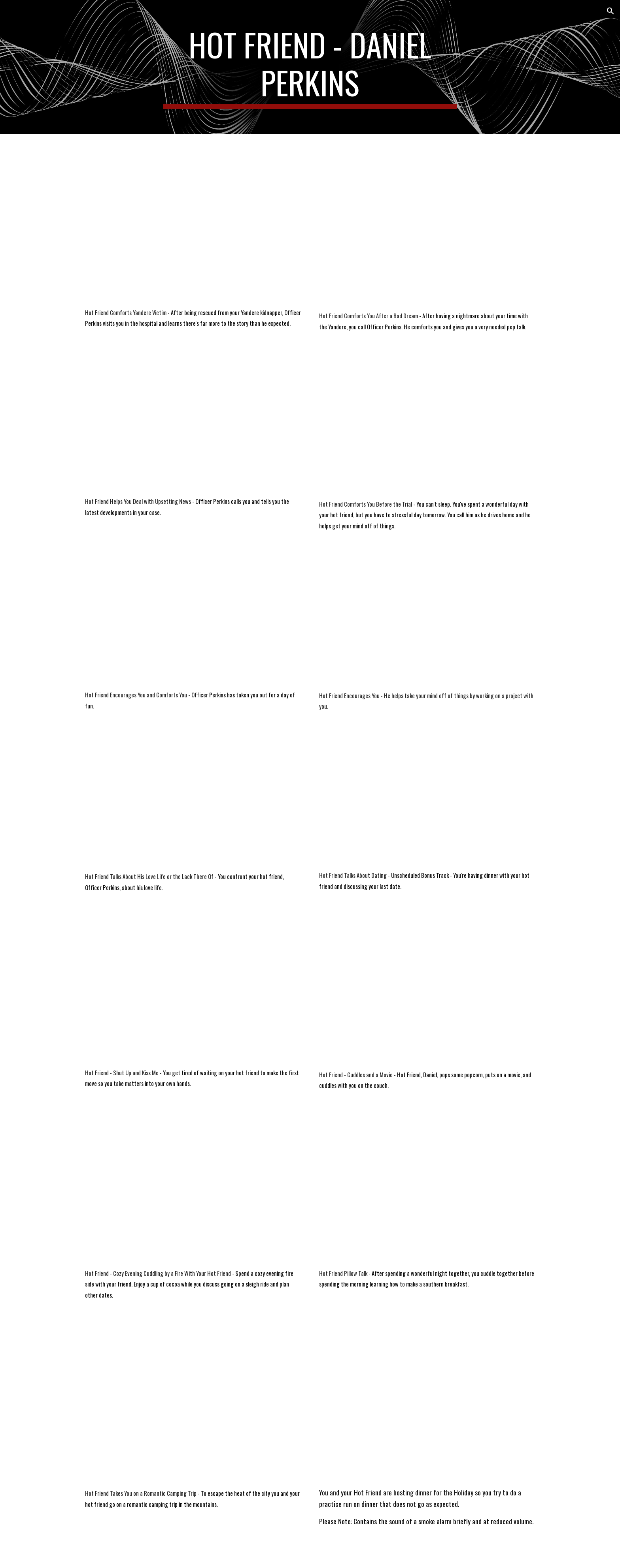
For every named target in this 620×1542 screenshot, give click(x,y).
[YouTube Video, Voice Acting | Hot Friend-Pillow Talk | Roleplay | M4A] (427, 1189)
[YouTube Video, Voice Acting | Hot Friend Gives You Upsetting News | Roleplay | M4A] (193, 423)
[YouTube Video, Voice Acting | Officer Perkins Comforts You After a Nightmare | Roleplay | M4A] (427, 224)
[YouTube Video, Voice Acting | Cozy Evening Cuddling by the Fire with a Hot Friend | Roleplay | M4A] (193, 1189)
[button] (610, 11)
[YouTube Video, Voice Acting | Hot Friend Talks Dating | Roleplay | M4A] (427, 800)
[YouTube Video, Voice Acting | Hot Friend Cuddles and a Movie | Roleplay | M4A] (427, 991)
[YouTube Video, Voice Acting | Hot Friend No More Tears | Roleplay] (427, 1403)
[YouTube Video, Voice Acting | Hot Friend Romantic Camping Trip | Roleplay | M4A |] (193, 1403)
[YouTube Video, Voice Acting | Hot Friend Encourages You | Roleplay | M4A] (427, 621)
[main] (310, 67)
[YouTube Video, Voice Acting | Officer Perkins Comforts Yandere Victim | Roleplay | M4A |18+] (193, 223)
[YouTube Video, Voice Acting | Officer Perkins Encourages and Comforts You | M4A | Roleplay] (193, 621)
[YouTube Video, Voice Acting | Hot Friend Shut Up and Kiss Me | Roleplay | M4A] (193, 990)
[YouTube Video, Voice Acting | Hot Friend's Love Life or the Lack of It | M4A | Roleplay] (193, 801)
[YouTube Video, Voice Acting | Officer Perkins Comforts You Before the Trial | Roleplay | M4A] (427, 425)
